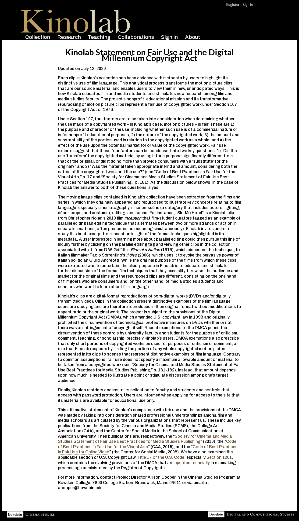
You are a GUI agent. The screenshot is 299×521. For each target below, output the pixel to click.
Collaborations (136, 37)
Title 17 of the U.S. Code (160, 457)
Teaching (99, 37)
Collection (37, 37)
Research (69, 37)
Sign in (247, 5)
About (192, 37)
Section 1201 (219, 457)
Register (232, 5)
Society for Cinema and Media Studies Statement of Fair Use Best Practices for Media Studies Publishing (145, 439)
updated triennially (192, 463)
